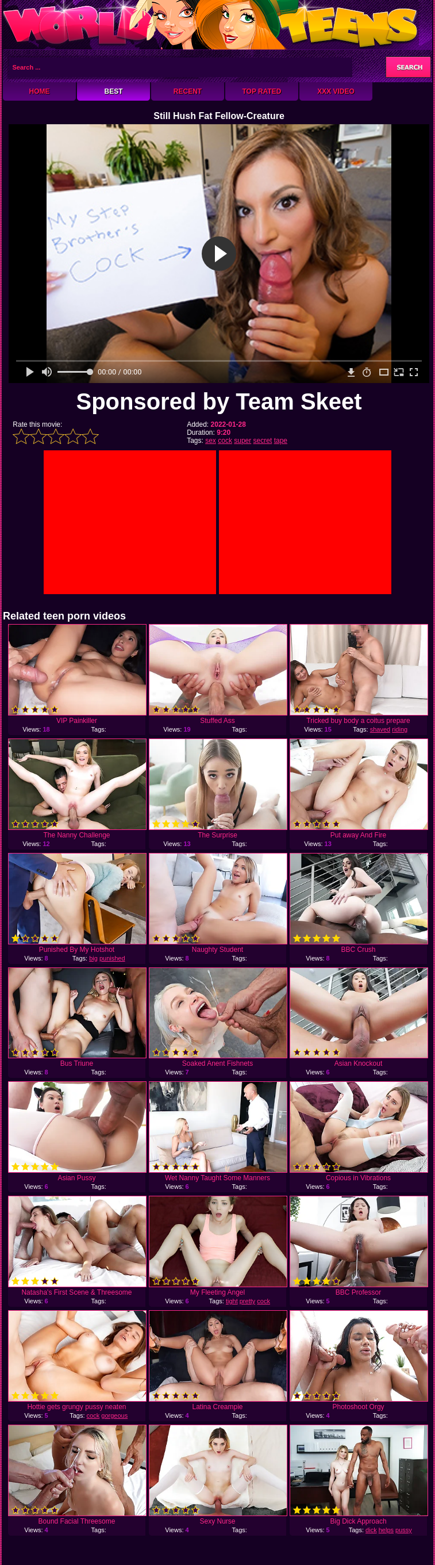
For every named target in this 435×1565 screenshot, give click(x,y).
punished (112, 958)
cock (225, 441)
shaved (380, 729)
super (242, 441)
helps (386, 1529)
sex (210, 441)
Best (113, 91)
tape (280, 441)
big (93, 958)
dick (371, 1529)
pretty (248, 1301)
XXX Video (336, 91)
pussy (403, 1529)
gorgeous (114, 1415)
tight (232, 1301)
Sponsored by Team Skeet (218, 401)
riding (399, 729)
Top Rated (261, 91)
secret (262, 441)
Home (39, 91)
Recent (188, 91)
